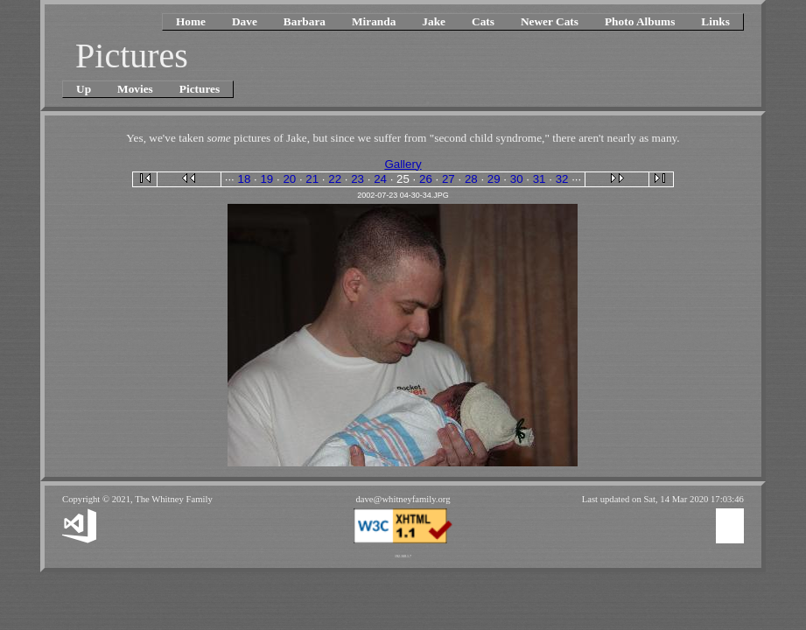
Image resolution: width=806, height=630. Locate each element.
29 (494, 179)
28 (471, 179)
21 (312, 179)
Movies (135, 88)
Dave (244, 21)
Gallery (402, 164)
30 (516, 179)
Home (191, 21)
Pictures (199, 88)
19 (266, 179)
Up (83, 88)
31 (539, 179)
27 (448, 179)
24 (380, 179)
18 (244, 179)
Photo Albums (640, 21)
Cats (483, 21)
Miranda (374, 21)
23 (357, 179)
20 (289, 179)
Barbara (305, 21)
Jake (433, 21)
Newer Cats (549, 21)
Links (715, 21)
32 (562, 179)
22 (334, 179)
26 (425, 179)
